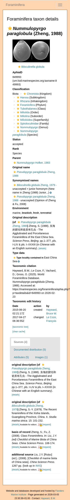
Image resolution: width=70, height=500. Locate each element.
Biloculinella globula (32, 66)
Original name (21, 167)
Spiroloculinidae (27, 123)
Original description (25, 217)
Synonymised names (25, 180)
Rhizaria (23, 101)
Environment (21, 208)
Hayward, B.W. (48, 498)
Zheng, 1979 (34, 185)
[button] (10, 28)
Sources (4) (20, 341)
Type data (18, 252)
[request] (46, 424)
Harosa (22, 97)
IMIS (38, 465)
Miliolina (23, 116)
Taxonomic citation (24, 265)
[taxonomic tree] (20, 327)
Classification (21, 89)
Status (17, 139)
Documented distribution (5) (30, 349)
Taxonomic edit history (27, 301)
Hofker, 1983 (31, 162)
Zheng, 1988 (31, 368)
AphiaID (17, 72)
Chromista (31, 93)
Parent (17, 158)
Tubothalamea (26, 108)
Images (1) (41, 357)
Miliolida (23, 112)
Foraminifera (15, 5)
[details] (42, 248)
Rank (16, 148)
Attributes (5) (21, 357)
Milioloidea (24, 119)
